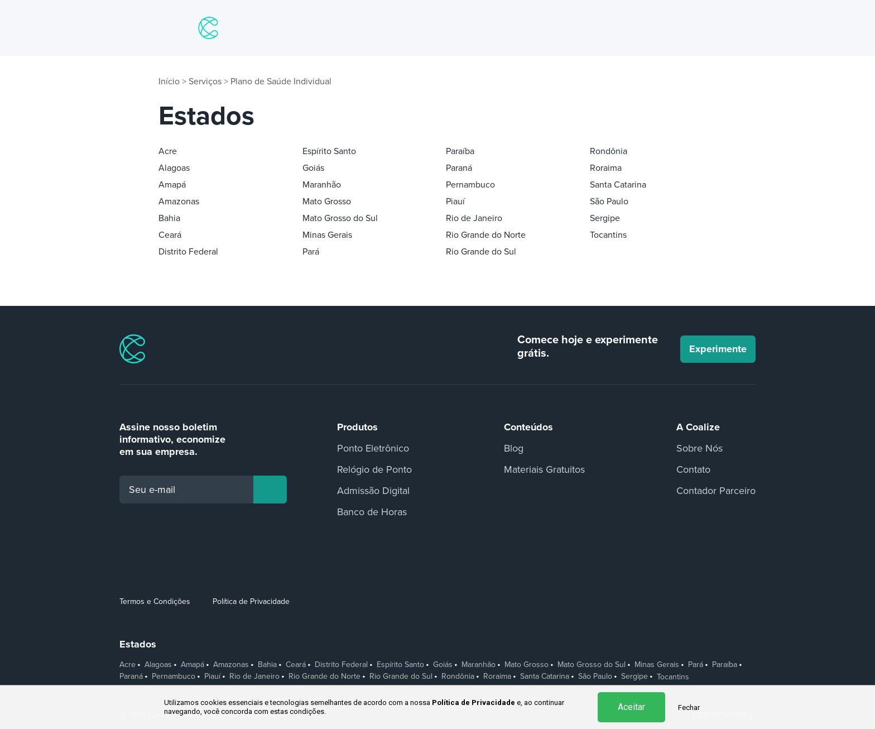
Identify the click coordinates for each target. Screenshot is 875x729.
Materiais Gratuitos (544, 469)
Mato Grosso (326, 201)
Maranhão (321, 184)
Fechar (689, 707)
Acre (167, 151)
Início (169, 81)
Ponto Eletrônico (373, 448)
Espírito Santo (329, 151)
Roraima (606, 168)
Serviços (205, 81)
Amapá (172, 184)
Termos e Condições (154, 601)
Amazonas (178, 201)
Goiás (313, 168)
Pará (310, 251)
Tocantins (608, 235)
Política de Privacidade (251, 601)
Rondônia (608, 151)
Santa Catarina (618, 184)
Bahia (169, 218)
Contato (693, 469)
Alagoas (174, 168)
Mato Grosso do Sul (340, 218)
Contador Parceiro (716, 491)
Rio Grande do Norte (486, 235)
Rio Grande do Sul (481, 251)
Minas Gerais (327, 235)
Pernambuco (470, 184)
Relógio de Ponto (374, 469)
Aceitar (631, 707)
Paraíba (460, 151)
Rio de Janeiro (474, 218)
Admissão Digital (373, 491)
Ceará (169, 235)
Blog (513, 448)
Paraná (459, 168)
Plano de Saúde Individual (280, 81)
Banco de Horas (372, 512)
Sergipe (605, 218)
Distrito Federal (188, 251)
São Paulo (609, 201)
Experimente (718, 349)
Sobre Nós (699, 448)
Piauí (455, 201)
